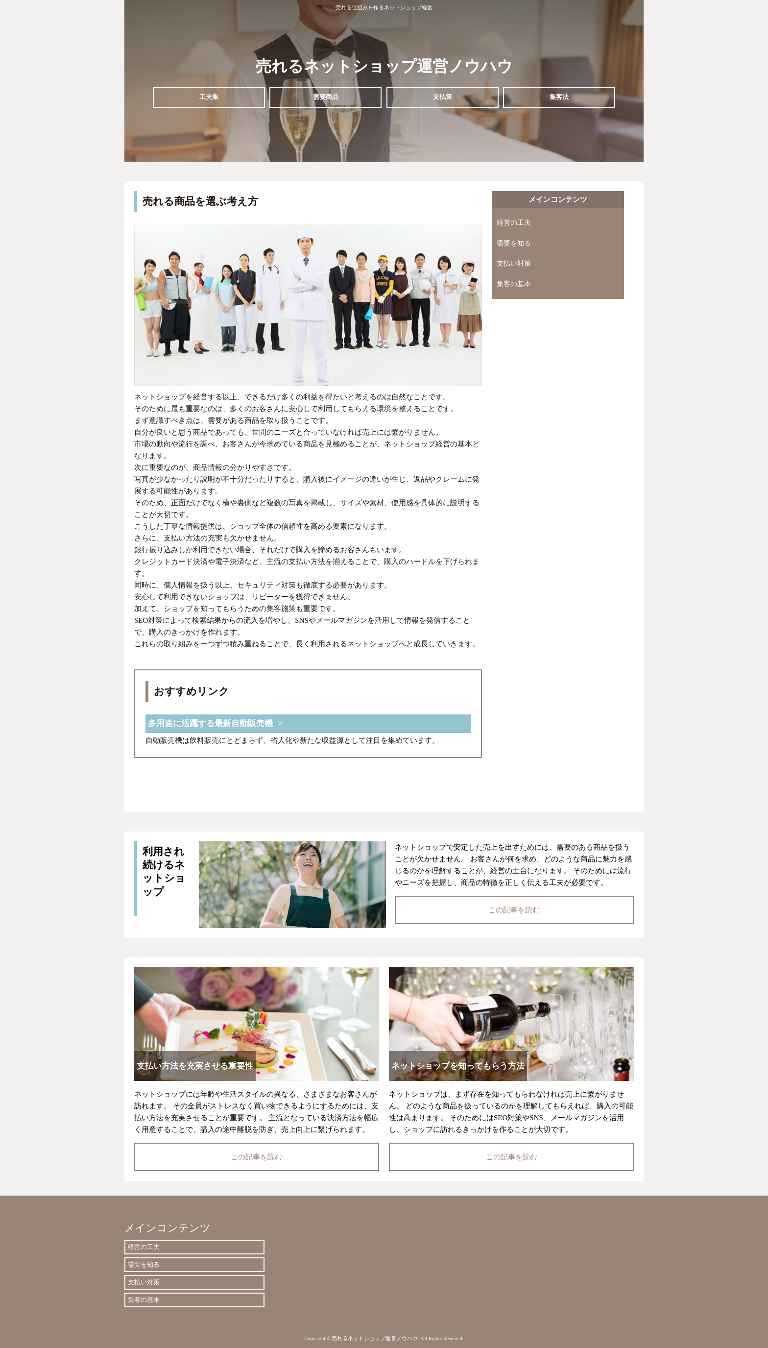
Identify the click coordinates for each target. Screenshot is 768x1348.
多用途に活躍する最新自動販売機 (210, 723)
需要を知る (514, 243)
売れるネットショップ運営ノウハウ (384, 66)
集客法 (559, 96)
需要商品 (325, 96)
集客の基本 (514, 284)
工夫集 (208, 96)
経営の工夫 (514, 222)
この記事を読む (514, 910)
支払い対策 (514, 263)
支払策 (442, 96)
